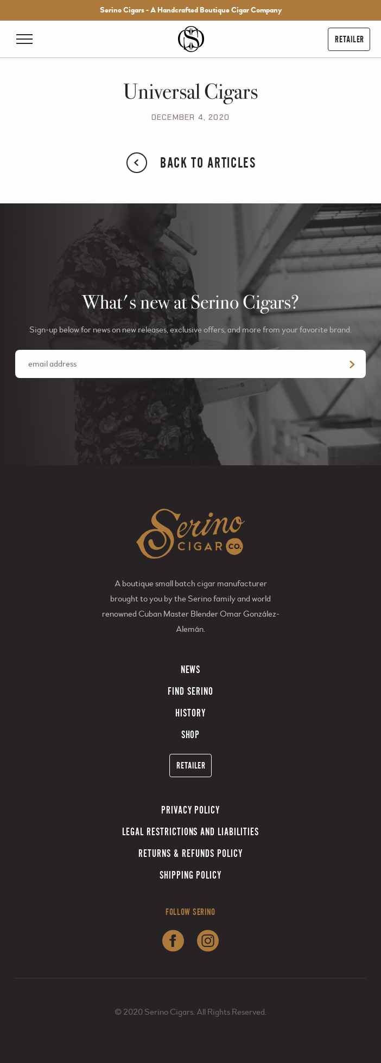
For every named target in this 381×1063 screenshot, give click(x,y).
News (191, 669)
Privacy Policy (190, 810)
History (190, 713)
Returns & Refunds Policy (190, 853)
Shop (190, 734)
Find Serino (190, 691)
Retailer (349, 39)
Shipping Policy (190, 875)
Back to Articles (190, 162)
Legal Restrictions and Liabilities (190, 831)
